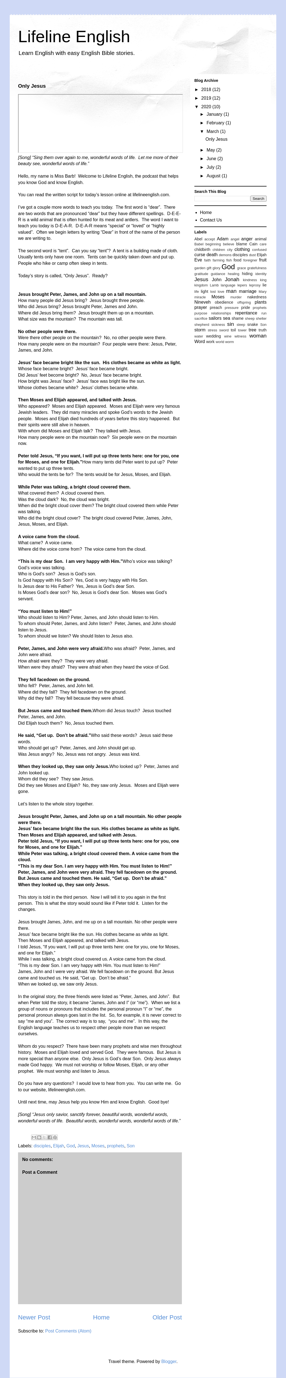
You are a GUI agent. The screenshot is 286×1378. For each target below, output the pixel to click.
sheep (250, 318)
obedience (224, 302)
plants (261, 302)
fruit (263, 260)
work (210, 341)
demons (225, 255)
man (231, 291)
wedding (213, 336)
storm (199, 330)
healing (233, 274)
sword (224, 330)
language (228, 285)
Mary (263, 291)
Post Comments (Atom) (68, 1331)
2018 (206, 89)
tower (242, 330)
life (196, 291)
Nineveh (202, 302)
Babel (199, 244)
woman (258, 336)
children (219, 250)
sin (230, 324)
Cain (253, 244)
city (229, 250)
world (220, 342)
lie (265, 285)
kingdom (201, 285)
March (213, 131)
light (204, 291)
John (217, 279)
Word (199, 341)
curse (199, 254)
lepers (242, 285)
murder (236, 297)
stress (212, 330)
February (216, 122)
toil (233, 330)
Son (130, 1145)
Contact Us (211, 220)
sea (226, 318)
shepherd (201, 325)
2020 (206, 106)
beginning (213, 244)
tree (253, 330)
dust (252, 255)
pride (245, 307)
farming (219, 260)
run (264, 313)
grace (241, 268)
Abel (198, 239)
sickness (218, 325)
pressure (232, 308)
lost (213, 291)
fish (229, 260)
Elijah (58, 1145)
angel (235, 239)
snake (252, 324)
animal (261, 239)
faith (207, 260)
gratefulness (257, 268)
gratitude (201, 274)
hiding (247, 273)
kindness (250, 280)
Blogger (168, 1361)
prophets (115, 1145)
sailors (215, 318)
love (221, 291)
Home (101, 1317)
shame (238, 318)
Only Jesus (216, 139)
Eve (198, 260)
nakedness (257, 297)
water (198, 336)
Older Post (167, 1317)
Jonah (232, 279)
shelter (261, 318)
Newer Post (34, 1317)
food (237, 260)
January (215, 114)
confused (259, 250)
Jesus (83, 1145)
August (214, 175)
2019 (206, 98)
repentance (246, 313)
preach (216, 307)
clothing (242, 249)
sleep (241, 325)
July (211, 167)
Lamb (214, 285)
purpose (200, 313)
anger (247, 238)
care (263, 244)
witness (241, 336)
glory (216, 268)
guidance (218, 274)
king (263, 280)
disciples (42, 1145)
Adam (223, 238)
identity (261, 274)
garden (199, 268)
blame (241, 244)
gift (209, 268)
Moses (97, 1145)
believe (228, 244)
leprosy (254, 285)
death (212, 254)
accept (209, 239)
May (211, 150)
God (70, 1145)
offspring (244, 302)
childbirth (202, 249)
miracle (200, 297)
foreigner (250, 260)
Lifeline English (74, 36)
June (212, 158)
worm (229, 342)
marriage (248, 291)
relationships (221, 313)
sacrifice (200, 318)
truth (263, 330)
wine (227, 336)
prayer (200, 307)
